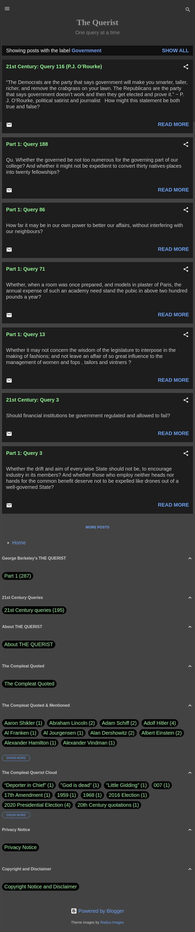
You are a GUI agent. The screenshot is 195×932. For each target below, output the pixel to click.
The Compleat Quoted (29, 683)
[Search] (188, 10)
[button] (186, 67)
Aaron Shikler (23, 723)
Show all (175, 50)
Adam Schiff (119, 723)
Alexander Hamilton (30, 743)
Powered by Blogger (97, 911)
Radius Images (112, 922)
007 (158, 785)
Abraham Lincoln (72, 723)
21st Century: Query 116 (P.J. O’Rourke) (54, 66)
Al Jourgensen (63, 733)
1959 (63, 795)
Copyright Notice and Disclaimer (40, 886)
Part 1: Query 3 (24, 453)
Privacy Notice (20, 847)
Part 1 (17, 576)
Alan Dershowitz (112, 733)
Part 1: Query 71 (25, 269)
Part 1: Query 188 (27, 144)
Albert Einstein (161, 733)
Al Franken (20, 733)
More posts (97, 527)
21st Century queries (27, 610)
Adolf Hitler (160, 723)
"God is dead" (76, 785)
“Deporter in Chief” (25, 785)
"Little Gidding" (122, 785)
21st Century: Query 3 (32, 400)
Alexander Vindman (89, 743)
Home (19, 542)
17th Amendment (23, 795)
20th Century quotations (104, 805)
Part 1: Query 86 (25, 209)
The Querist (97, 22)
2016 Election (124, 795)
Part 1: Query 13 (25, 334)
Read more (173, 124)
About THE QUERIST (28, 644)
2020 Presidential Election (33, 805)
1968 (88, 795)
